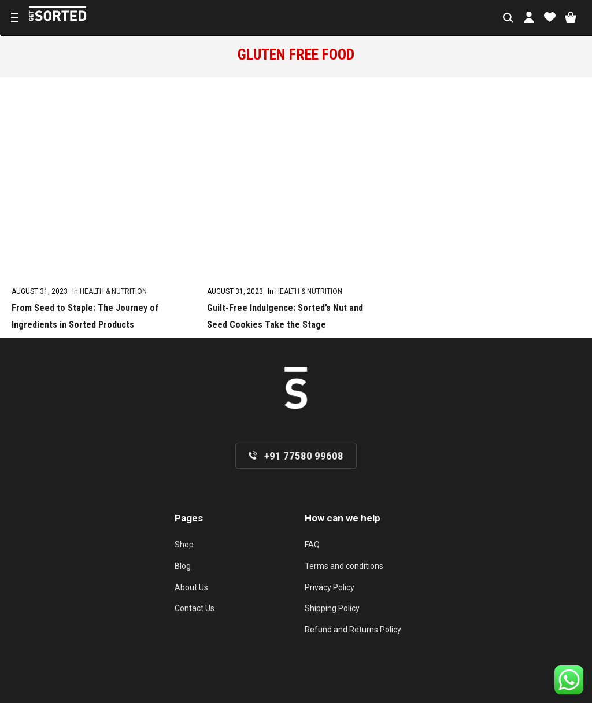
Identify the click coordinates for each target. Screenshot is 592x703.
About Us (191, 587)
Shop (184, 544)
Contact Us (194, 608)
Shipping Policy (332, 608)
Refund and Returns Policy (353, 629)
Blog (183, 566)
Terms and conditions (344, 566)
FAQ (312, 544)
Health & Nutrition (113, 291)
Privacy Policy (329, 587)
